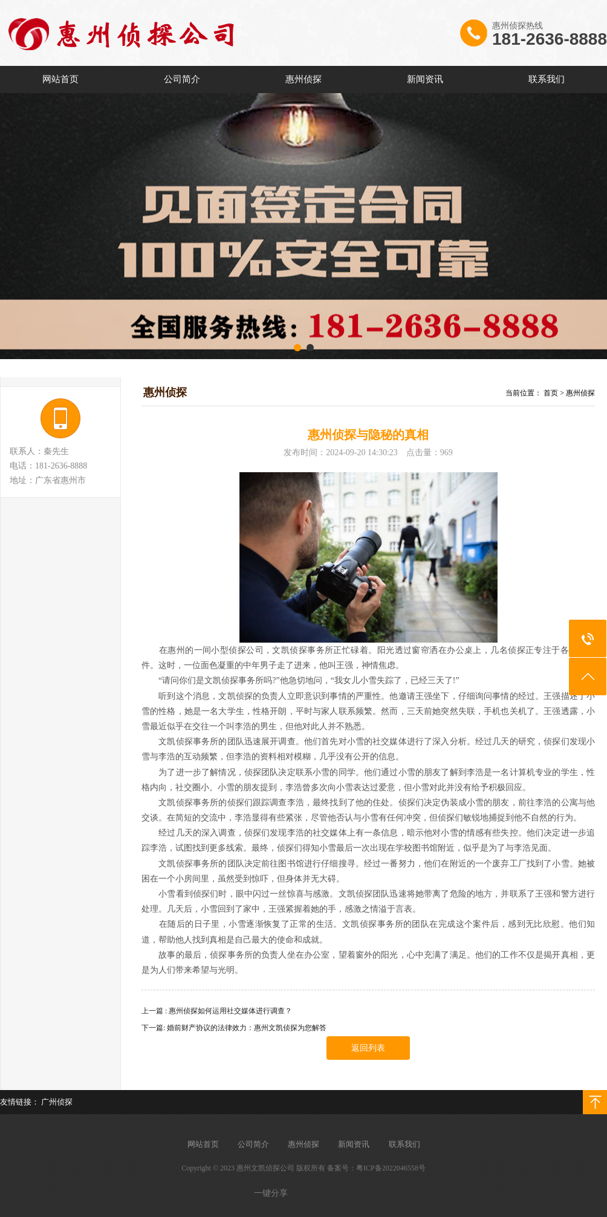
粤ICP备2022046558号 (391, 1168)
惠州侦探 (303, 79)
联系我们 (546, 79)
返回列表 (368, 1048)
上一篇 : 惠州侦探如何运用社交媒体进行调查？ (216, 1011)
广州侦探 (57, 1101)
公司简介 (182, 79)
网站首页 (60, 79)
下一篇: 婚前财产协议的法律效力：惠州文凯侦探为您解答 (233, 1028)
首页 (551, 393)
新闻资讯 (425, 79)
